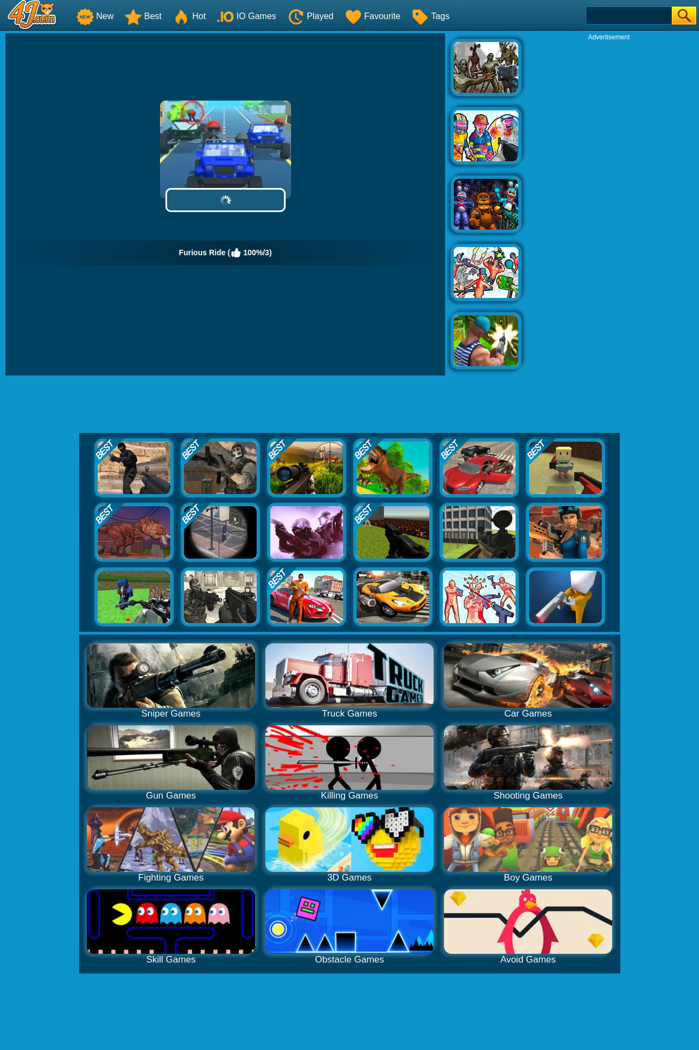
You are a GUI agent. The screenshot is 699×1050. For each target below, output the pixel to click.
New (95, 16)
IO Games (246, 16)
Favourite (373, 16)
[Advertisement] (609, 205)
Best (143, 16)
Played (310, 16)
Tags (430, 16)
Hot (189, 16)
